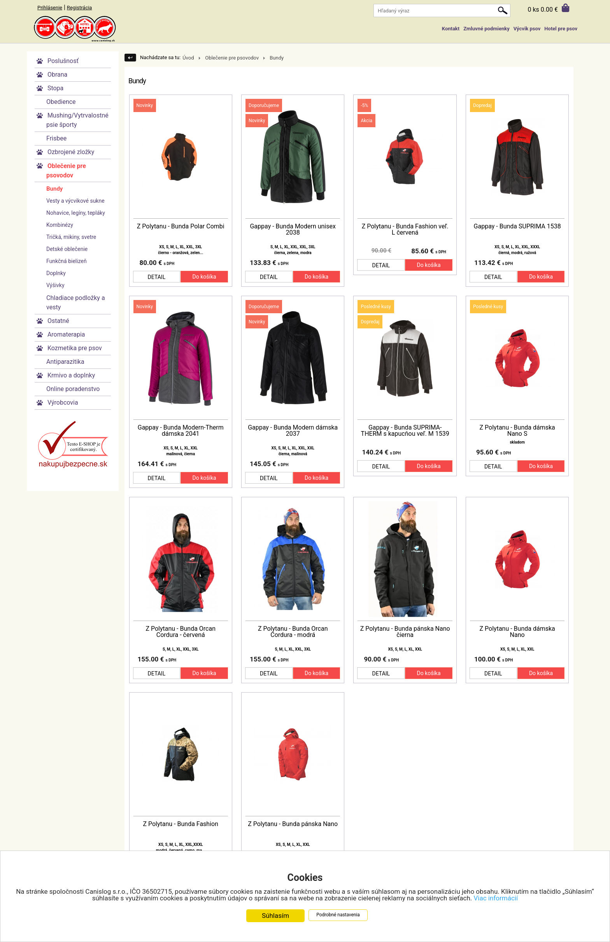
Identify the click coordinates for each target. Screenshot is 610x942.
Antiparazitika (65, 361)
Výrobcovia (62, 402)
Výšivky (55, 285)
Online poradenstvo (73, 389)
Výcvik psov (527, 29)
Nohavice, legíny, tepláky (75, 213)
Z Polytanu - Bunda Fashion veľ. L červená (405, 229)
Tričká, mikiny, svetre (71, 237)
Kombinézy (59, 225)
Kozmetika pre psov (74, 348)
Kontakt (450, 29)
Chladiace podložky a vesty (75, 302)
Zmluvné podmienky (486, 29)
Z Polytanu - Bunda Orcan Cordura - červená (180, 632)
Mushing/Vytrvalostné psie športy (77, 120)
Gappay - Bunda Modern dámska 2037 (293, 431)
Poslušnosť (63, 61)
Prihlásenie (49, 8)
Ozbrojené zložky (70, 152)
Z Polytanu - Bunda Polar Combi (180, 226)
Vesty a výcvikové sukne (75, 201)
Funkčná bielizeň (66, 261)
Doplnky (56, 273)
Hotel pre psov (560, 29)
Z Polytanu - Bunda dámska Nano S (517, 431)
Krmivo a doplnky (71, 375)
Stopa (55, 88)
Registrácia (79, 8)
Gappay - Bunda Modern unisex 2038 (292, 229)
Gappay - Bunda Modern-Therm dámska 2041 (181, 431)
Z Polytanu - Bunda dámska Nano (517, 632)
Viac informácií (496, 898)
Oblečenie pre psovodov (66, 170)
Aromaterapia (66, 334)
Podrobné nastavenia (337, 915)
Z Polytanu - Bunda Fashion (180, 824)
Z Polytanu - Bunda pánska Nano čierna (405, 632)
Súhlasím (275, 916)
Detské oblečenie (67, 249)
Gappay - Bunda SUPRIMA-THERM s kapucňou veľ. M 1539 (405, 431)
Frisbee (56, 138)
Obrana (57, 74)
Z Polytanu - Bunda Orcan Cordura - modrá (293, 632)
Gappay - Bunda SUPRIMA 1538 (517, 226)
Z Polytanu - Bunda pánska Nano (293, 824)
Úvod (188, 58)
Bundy (54, 188)
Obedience (61, 101)
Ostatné (58, 321)
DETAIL (157, 277)
